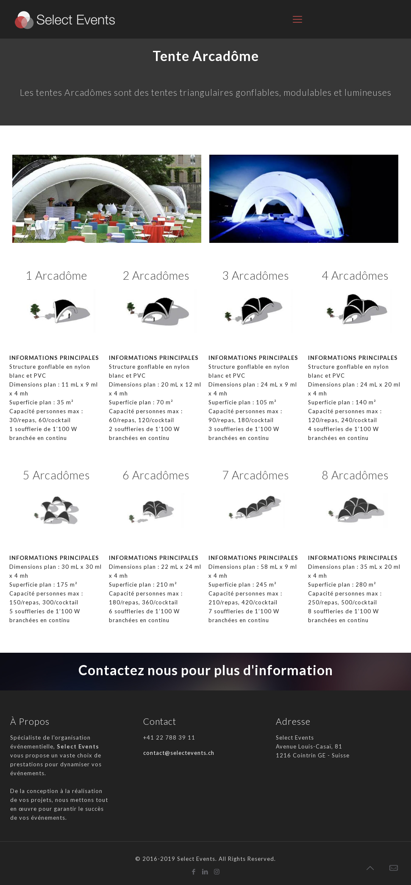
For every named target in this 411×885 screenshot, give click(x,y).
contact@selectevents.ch (178, 752)
